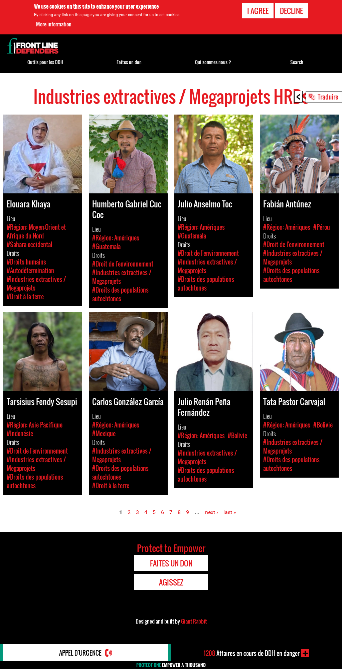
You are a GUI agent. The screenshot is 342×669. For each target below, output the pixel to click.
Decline (291, 10)
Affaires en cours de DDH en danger (252, 653)
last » (229, 512)
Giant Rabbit (194, 621)
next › (211, 512)
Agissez (171, 582)
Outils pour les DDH (45, 61)
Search (296, 61)
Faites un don (129, 61)
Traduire (328, 96)
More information (53, 24)
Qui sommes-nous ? (213, 61)
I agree (258, 10)
